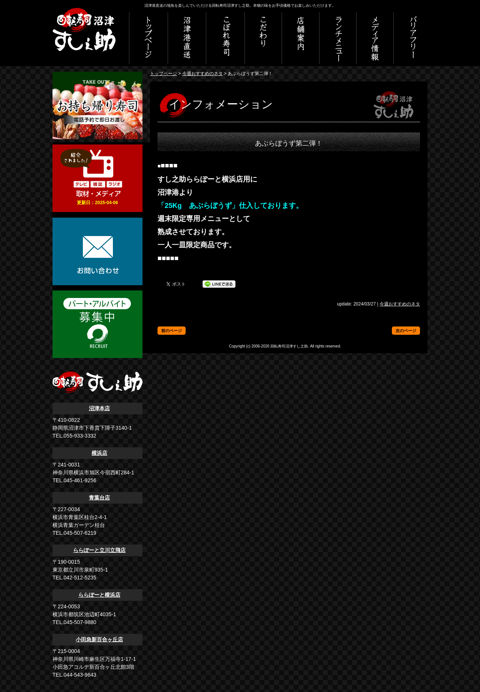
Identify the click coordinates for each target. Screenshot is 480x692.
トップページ (163, 73)
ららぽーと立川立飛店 (99, 550)
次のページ (406, 330)
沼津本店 (99, 408)
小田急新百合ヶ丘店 (99, 639)
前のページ (171, 330)
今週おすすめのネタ (202, 73)
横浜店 (99, 453)
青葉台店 (99, 498)
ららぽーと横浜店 (99, 595)
